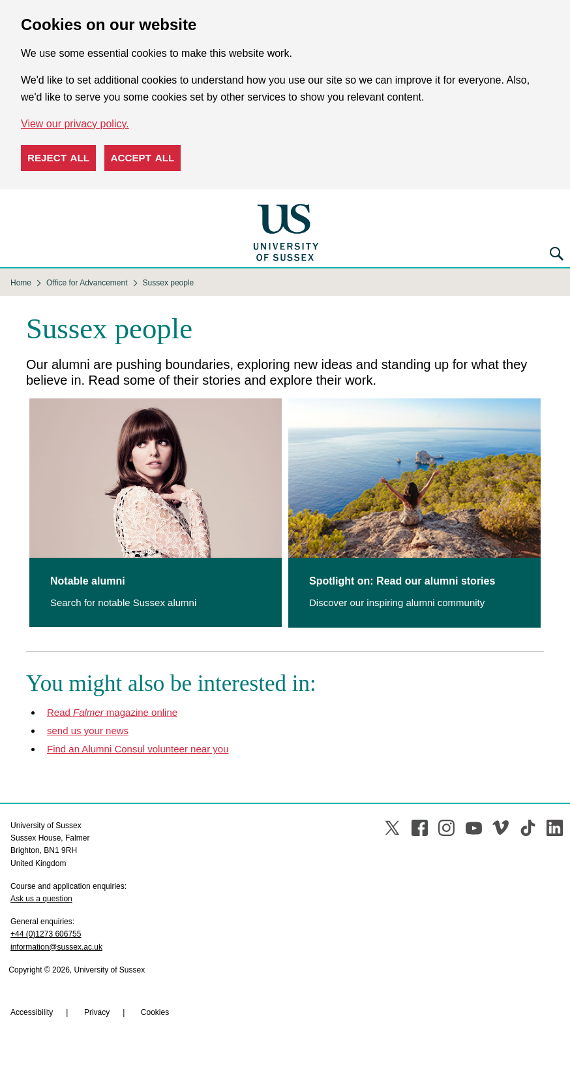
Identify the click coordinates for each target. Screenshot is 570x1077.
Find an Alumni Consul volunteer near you (138, 748)
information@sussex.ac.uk (56, 947)
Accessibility (31, 1012)
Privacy (97, 1012)
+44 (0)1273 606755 (45, 934)
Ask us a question (41, 898)
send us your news (87, 730)
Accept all (143, 157)
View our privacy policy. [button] (75, 123)
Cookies (155, 1012)
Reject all (58, 157)
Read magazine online (112, 712)
